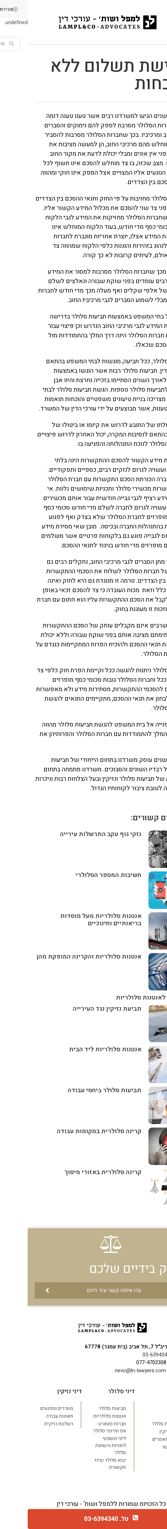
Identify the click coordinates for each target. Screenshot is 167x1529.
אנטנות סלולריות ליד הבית (77, 1049)
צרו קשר (142, 1447)
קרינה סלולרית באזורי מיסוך (75, 1172)
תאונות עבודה (32, 1416)
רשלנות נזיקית (31, 1424)
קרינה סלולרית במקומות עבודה (71, 1131)
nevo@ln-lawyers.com (112, 1370)
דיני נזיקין (141, 1431)
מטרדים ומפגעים (29, 1408)
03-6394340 (128, 1355)
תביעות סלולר (137, 1424)
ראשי (145, 1408)
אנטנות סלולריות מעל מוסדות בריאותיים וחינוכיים (73, 919)
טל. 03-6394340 (78, 1519)
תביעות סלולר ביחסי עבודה (77, 1090)
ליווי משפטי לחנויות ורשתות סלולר (83, 1445)
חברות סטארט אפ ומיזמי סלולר (81, 1427)
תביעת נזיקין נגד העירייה (79, 1009)
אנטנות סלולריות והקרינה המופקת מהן (61, 956)
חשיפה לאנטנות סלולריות (123, 997)
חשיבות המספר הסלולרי (81, 875)
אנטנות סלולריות (81, 1416)
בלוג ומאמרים (138, 1439)
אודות (145, 1416)
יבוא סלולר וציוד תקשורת (82, 1464)
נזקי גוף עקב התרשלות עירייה (73, 834)
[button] (83, 1290)
